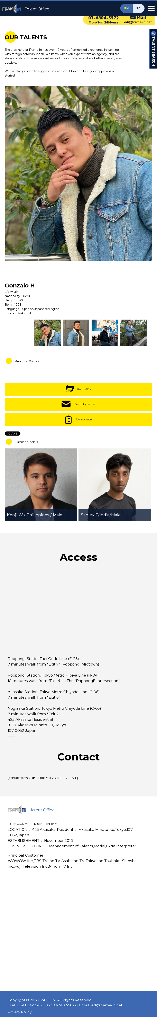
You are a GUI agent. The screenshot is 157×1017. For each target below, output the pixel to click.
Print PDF (84, 389)
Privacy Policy (19, 1012)
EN (126, 8)
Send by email (85, 404)
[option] (79, 173)
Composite (84, 419)
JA (138, 8)
